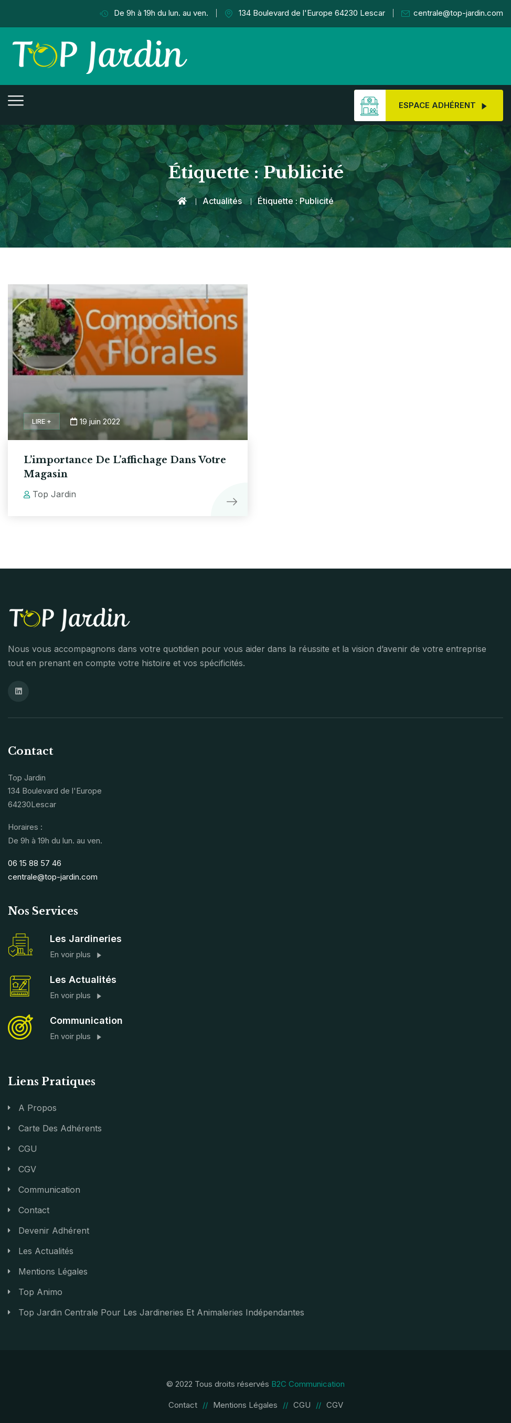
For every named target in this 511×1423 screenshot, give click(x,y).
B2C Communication (308, 1383)
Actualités (222, 201)
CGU (27, 1148)
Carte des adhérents (60, 1127)
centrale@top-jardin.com (452, 13)
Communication (49, 1189)
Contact (33, 1209)
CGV (27, 1168)
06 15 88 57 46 (34, 863)
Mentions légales (53, 1271)
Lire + (41, 420)
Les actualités (45, 1250)
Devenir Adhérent (53, 1230)
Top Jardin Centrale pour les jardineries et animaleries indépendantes (161, 1312)
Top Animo (40, 1291)
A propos (37, 1107)
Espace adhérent (420, 105)
